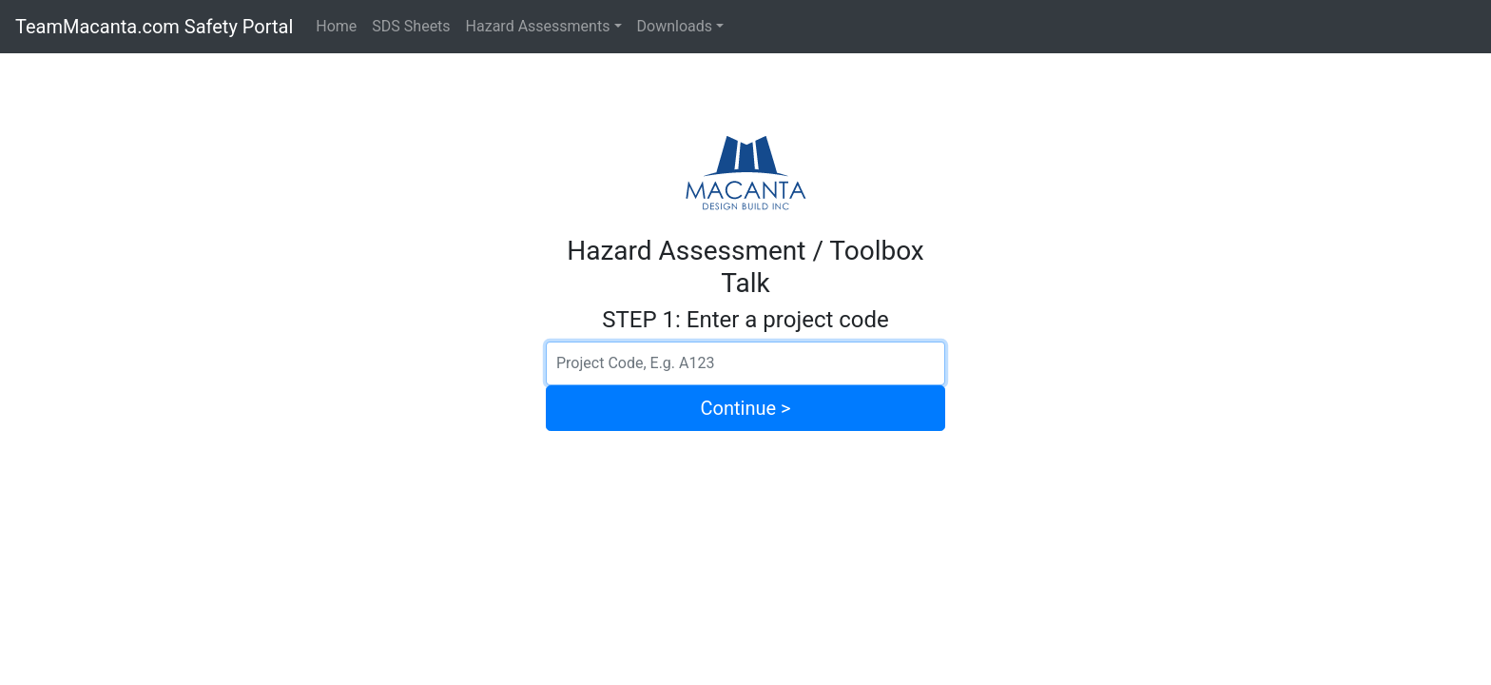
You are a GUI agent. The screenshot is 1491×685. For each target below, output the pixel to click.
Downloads (674, 26)
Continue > (746, 408)
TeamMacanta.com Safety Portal (154, 26)
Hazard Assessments (538, 26)
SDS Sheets (411, 26)
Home (336, 26)
